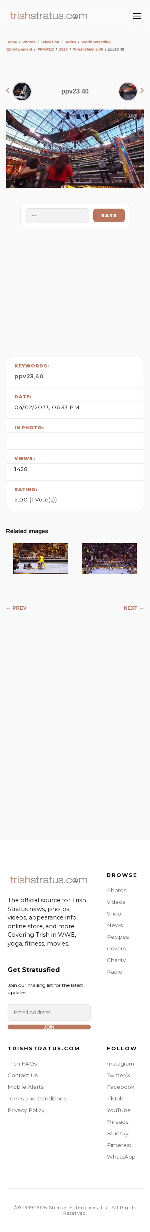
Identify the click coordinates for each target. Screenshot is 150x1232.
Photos (29, 42)
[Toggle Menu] (137, 16)
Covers (116, 948)
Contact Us (23, 1075)
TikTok (115, 1098)
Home (11, 42)
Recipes (118, 937)
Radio (114, 971)
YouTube (119, 1110)
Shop (114, 913)
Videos (116, 902)
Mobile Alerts (26, 1087)
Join (49, 1027)
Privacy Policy (26, 1110)
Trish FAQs (22, 1063)
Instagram (120, 1063)
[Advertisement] (75, 290)
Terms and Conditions (37, 1098)
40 (39, 376)
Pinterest (119, 1145)
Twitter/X (118, 1075)
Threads (117, 1121)
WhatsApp (121, 1156)
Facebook (120, 1087)
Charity (116, 960)
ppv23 (24, 376)
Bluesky (117, 1133)
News (115, 925)
